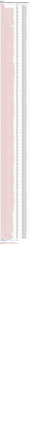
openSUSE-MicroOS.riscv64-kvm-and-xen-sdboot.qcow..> (7, 20)
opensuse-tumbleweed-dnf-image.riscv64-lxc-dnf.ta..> (7, 221)
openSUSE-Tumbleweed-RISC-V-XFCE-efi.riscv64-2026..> (7, 192)
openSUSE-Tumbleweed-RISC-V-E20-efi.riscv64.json (7, 46)
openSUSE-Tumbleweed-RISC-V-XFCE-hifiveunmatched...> (7, 198)
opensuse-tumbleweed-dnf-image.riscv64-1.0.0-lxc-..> (7, 211)
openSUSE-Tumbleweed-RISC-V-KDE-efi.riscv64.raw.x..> (7, 134)
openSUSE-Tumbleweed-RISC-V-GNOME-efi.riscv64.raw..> (7, 67)
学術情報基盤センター (6, 242)
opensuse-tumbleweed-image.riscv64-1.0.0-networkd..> (7, 230)
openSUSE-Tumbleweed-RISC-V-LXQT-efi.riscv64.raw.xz (7, 154)
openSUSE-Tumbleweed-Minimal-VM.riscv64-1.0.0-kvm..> (7, 28)
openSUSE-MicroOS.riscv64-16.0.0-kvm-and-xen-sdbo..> (7, 12)
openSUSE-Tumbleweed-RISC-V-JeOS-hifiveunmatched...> (7, 108)
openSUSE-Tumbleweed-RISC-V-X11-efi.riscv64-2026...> (7, 170)
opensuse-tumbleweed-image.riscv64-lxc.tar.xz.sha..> (7, 234)
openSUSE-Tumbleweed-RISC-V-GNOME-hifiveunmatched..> (8, 70)
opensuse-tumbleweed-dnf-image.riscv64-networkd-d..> (7, 222)
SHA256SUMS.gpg (3, 7)
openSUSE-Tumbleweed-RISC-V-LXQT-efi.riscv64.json (7, 153)
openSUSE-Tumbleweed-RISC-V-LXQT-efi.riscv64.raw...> (7, 155)
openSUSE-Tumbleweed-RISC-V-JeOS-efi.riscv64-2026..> (7, 90)
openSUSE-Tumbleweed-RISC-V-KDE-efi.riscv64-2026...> (7, 129)
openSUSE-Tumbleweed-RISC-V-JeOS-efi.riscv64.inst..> (7, 96)
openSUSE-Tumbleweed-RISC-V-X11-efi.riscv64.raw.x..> (7, 176)
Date (22, 4)
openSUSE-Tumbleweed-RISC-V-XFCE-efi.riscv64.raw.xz (7, 195)
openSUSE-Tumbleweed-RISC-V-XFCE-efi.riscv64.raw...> (7, 196)
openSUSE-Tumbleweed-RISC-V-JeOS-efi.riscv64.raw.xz (7, 99)
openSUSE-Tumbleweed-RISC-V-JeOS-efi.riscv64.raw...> (7, 100)
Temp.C (1, 243)
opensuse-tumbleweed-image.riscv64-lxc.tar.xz (6, 233)
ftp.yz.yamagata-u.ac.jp (12, 242)
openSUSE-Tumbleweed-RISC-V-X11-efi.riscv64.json (7, 174)
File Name (2, 4)
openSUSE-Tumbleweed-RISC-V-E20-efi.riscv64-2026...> (7, 42)
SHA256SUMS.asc (3, 6)
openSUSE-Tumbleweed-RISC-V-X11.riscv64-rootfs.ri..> (7, 184)
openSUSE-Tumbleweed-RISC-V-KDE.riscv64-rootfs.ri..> (7, 144)
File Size (17, 4)
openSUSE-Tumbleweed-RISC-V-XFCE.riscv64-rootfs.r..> (7, 205)
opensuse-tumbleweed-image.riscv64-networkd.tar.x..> (7, 237)
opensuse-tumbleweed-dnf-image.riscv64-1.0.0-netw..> (7, 215)
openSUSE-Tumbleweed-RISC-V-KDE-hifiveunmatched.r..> (7, 137)
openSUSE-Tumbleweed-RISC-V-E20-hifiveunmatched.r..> (7, 49)
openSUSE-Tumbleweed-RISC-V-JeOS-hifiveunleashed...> (7, 102)
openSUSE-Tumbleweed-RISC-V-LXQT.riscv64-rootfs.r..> (7, 163)
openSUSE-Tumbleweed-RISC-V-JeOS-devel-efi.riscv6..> (7, 83)
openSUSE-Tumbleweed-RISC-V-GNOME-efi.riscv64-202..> (8, 63)
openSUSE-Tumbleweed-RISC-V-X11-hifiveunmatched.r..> (7, 177)
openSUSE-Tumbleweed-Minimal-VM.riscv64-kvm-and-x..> (7, 36)
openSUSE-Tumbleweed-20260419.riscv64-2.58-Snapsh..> (7, 22)
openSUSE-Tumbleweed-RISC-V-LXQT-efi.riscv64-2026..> (7, 150)
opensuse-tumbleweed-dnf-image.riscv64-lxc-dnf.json (7, 219)
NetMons (3, 243)
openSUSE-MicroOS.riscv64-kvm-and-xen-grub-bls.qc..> (7, 16)
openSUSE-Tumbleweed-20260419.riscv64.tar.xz (6, 26)
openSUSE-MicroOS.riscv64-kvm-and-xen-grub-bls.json (7, 15)
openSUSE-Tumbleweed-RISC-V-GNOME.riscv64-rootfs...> (7, 76)
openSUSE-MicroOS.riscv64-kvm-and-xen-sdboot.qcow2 (7, 19)
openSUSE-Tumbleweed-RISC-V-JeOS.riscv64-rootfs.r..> (7, 122)
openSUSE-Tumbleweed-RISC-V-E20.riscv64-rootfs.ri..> (7, 57)
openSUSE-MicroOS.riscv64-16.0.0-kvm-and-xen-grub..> (7, 9)
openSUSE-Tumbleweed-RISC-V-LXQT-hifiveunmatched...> (7, 156)
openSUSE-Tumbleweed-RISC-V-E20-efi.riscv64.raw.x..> (7, 47)
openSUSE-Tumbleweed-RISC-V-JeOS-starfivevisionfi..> (7, 115)
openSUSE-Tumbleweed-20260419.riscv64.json (6, 25)
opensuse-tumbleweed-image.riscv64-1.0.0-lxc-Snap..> (7, 225)
